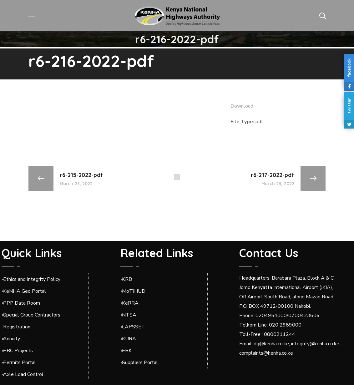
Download (241, 106)
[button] (322, 15)
